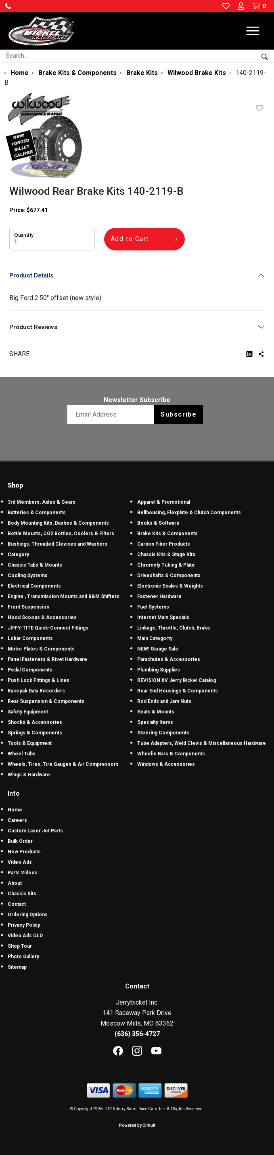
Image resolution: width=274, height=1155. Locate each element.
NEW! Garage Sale (157, 649)
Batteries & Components (37, 512)
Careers (17, 820)
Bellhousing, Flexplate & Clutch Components (189, 512)
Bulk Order (20, 841)
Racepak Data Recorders (36, 691)
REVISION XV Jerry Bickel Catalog (176, 680)
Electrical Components (34, 586)
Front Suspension (28, 607)
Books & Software (158, 523)
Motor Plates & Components (41, 649)
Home (15, 810)
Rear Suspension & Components (46, 701)
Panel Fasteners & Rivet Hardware (47, 659)
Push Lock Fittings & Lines (38, 680)
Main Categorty (154, 638)
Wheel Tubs (22, 754)
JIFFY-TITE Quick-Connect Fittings (48, 628)
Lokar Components (30, 638)
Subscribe (179, 414)
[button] (8, 6)
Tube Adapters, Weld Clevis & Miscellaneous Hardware (201, 743)
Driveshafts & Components (169, 575)
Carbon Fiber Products (163, 544)
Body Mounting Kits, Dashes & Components (58, 523)
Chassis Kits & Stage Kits (166, 554)
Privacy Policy (24, 925)
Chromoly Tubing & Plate (166, 565)
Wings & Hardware (29, 775)
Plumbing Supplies (158, 670)
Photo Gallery (23, 956)
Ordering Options (28, 914)
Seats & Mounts (155, 712)
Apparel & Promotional (163, 502)
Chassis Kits (22, 893)
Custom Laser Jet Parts (35, 831)
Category (18, 554)
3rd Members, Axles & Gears (41, 502)
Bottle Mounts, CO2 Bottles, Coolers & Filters (61, 533)
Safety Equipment (28, 712)
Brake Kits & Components (167, 533)
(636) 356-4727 (137, 1034)
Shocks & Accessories (35, 722)
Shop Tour (20, 946)
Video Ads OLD (25, 935)
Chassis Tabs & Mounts (35, 565)
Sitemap (17, 967)
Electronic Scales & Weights (170, 586)
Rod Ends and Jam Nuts (164, 701)
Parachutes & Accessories (168, 659)
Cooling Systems (28, 575)
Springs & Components (35, 733)
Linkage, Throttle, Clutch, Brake (173, 628)
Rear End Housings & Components (177, 691)
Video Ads (20, 862)
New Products (24, 852)
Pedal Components (30, 670)
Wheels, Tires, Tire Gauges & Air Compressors (63, 764)
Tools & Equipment (30, 743)
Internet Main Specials (163, 617)
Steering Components (163, 733)
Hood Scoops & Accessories (42, 617)
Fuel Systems (153, 607)
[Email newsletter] (112, 414)
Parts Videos (23, 873)
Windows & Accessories (166, 764)
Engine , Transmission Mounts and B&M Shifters (63, 596)
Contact (17, 904)
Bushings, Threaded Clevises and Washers (57, 544)
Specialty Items (155, 722)
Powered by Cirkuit (137, 1125)
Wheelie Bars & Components (171, 754)
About (15, 883)
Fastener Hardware (159, 596)
